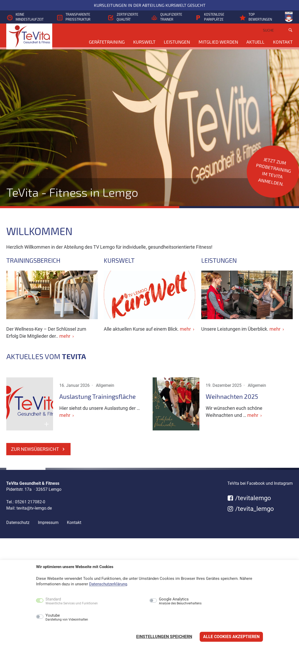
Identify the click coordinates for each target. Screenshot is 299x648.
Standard (71, 601)
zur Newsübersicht (38, 449)
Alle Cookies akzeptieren (231, 636)
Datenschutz (18, 522)
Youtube (66, 617)
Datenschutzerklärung (108, 584)
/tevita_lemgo (250, 508)
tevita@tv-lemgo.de (34, 508)
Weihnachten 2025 (232, 396)
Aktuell (255, 42)
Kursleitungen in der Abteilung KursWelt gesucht (149, 5)
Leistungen (177, 42)
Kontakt (283, 42)
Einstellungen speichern (164, 636)
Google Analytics (180, 601)
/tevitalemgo (249, 498)
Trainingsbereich (33, 260)
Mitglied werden (218, 42)
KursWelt (144, 42)
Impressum (48, 522)
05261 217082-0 (30, 501)
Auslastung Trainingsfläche (97, 396)
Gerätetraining (107, 42)
